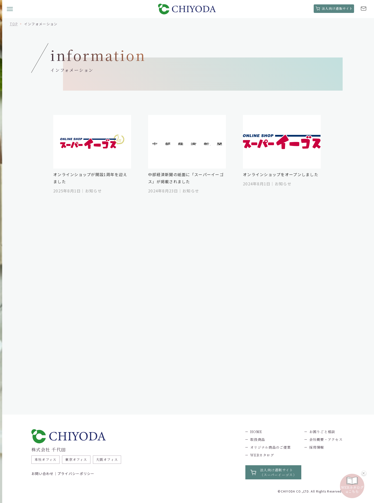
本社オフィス (46, 459)
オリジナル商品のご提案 (270, 447)
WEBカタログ (262, 455)
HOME (256, 431)
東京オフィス (76, 459)
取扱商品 (257, 439)
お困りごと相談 (322, 431)
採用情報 (316, 447)
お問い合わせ (42, 473)
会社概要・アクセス (326, 439)
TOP (14, 23)
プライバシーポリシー (76, 473)
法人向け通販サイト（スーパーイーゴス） (278, 472)
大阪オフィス (107, 459)
